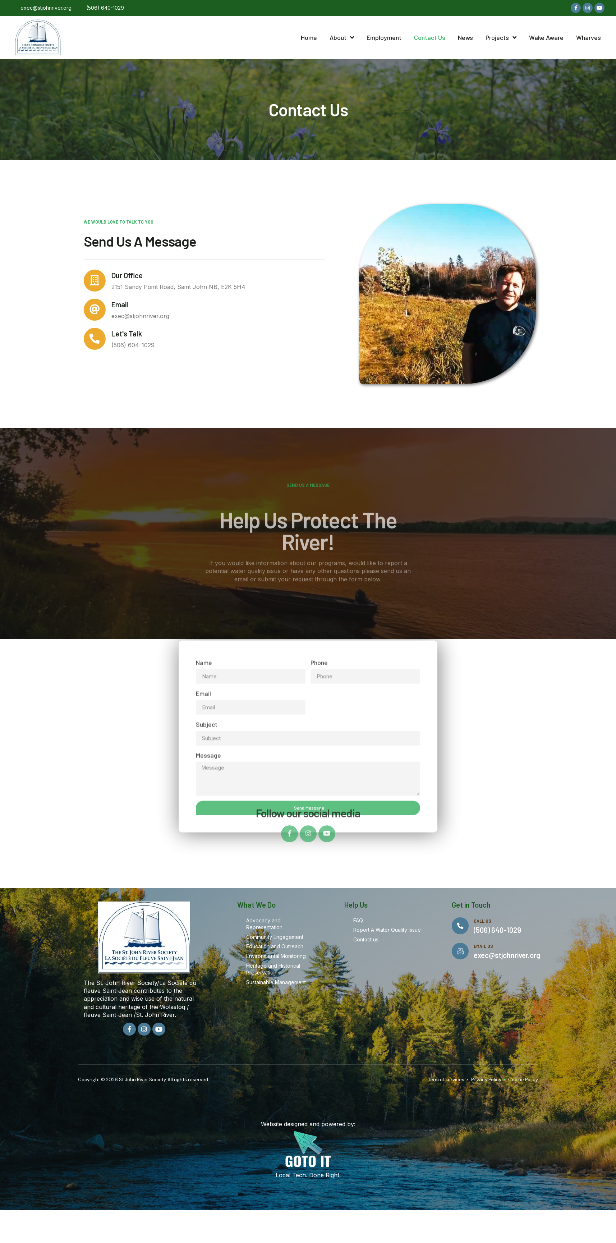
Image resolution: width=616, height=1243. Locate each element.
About (342, 37)
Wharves (588, 37)
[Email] (68, 318)
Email (96, 313)
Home (309, 37)
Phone (319, 790)
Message (208, 884)
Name (204, 790)
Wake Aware (546, 37)
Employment (384, 37)
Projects (501, 37)
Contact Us (429, 37)
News (465, 37)
